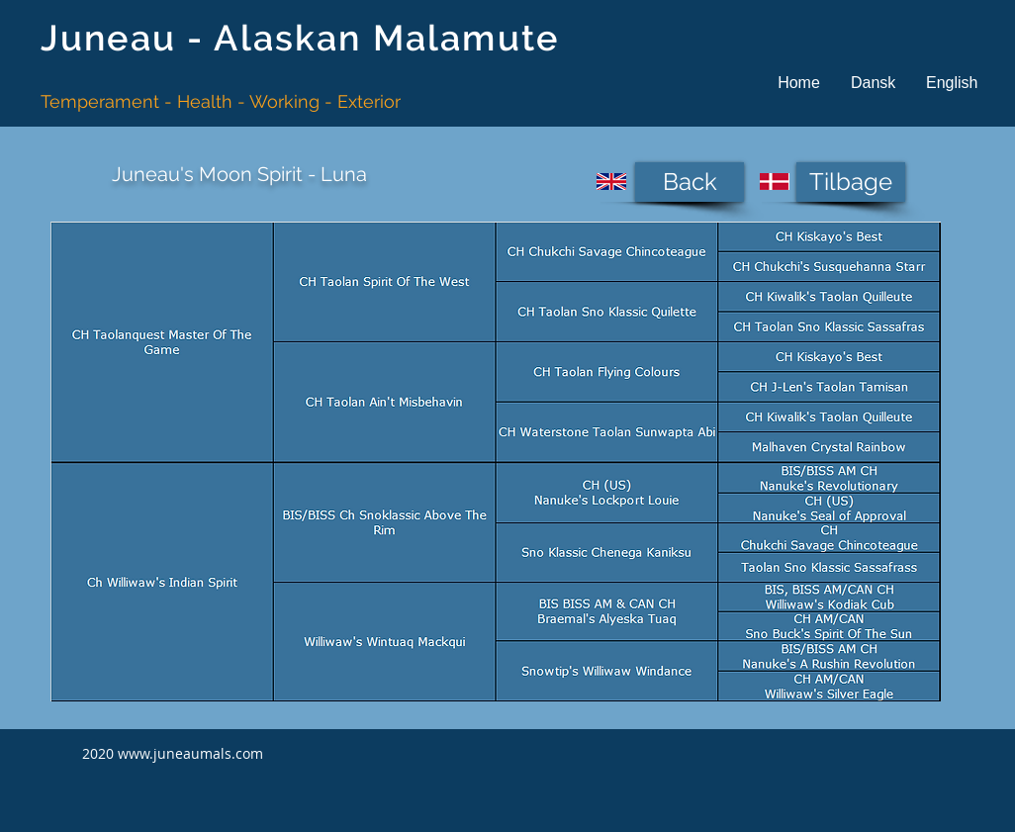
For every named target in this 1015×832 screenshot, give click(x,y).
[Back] (689, 182)
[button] (873, 82)
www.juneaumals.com (190, 753)
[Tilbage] (850, 182)
